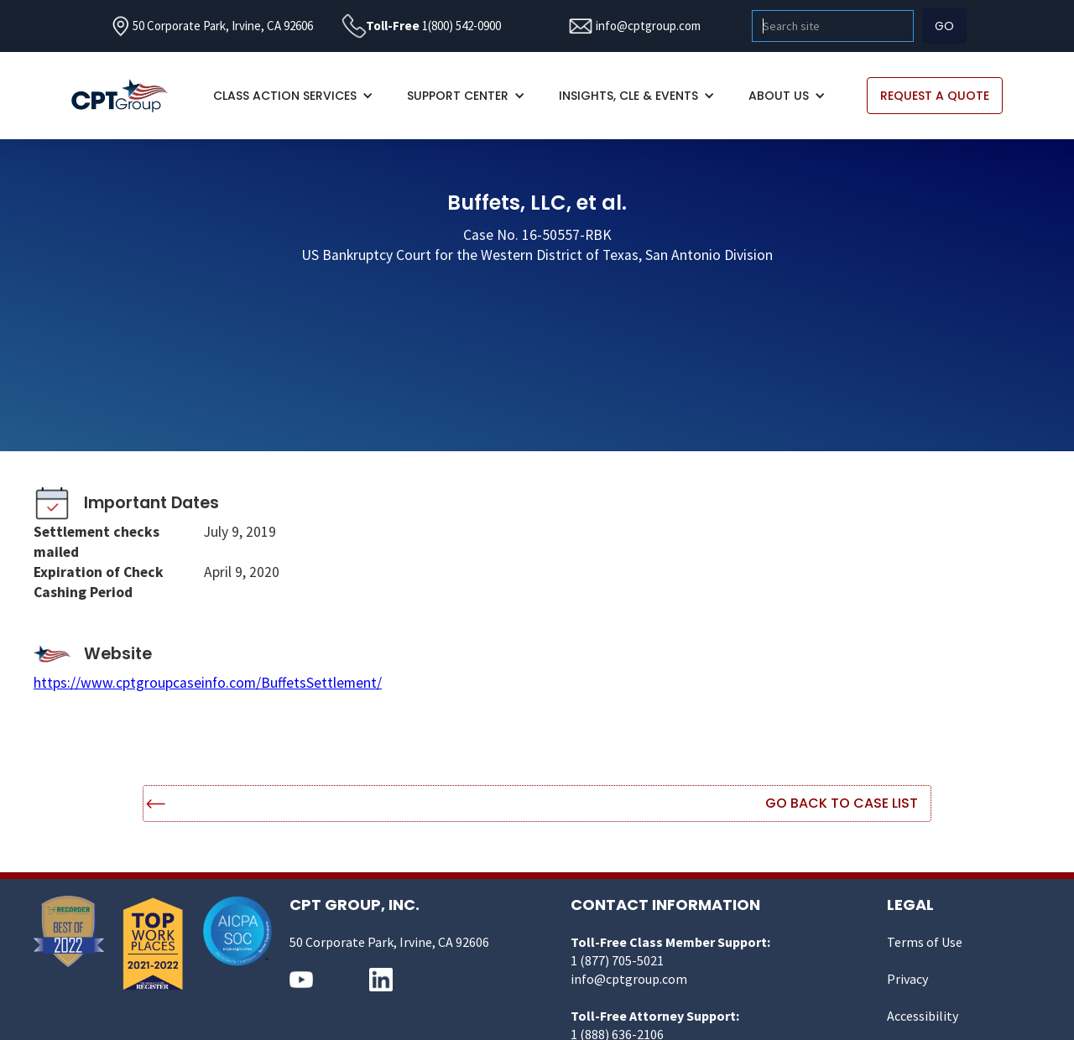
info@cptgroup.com (648, 26)
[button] (293, 95)
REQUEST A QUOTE (934, 95)
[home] (128, 96)
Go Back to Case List (841, 803)
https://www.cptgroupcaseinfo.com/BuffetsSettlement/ (208, 682)
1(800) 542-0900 (461, 26)
